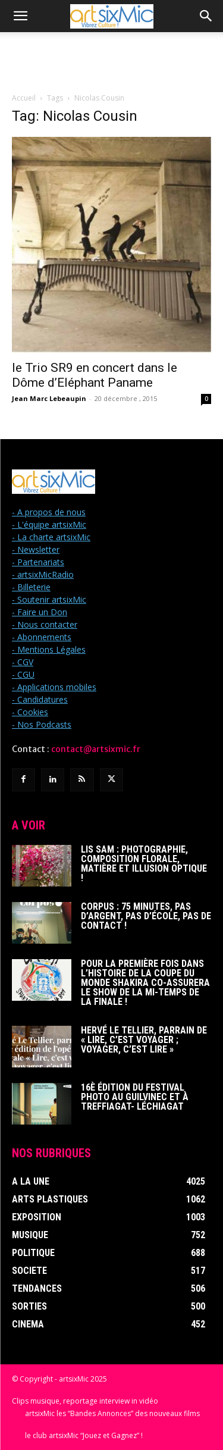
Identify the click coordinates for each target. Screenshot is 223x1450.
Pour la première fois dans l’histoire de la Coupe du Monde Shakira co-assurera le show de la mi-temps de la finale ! (145, 982)
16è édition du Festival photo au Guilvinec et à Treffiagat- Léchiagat (135, 1097)
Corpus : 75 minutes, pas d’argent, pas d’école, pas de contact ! (146, 916)
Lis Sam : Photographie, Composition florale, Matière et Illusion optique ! (144, 864)
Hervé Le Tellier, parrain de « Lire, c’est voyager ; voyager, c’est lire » (144, 1040)
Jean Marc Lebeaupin (49, 398)
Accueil (24, 98)
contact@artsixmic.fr (95, 749)
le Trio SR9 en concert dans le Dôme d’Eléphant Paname (94, 375)
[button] (20, 16)
